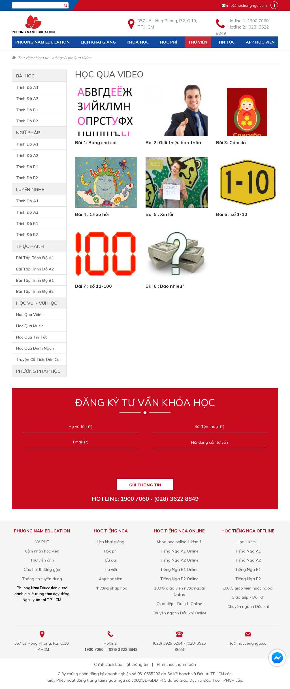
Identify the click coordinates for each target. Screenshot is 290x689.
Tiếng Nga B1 (248, 569)
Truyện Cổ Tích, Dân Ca (37, 359)
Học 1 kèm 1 (248, 541)
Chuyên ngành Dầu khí (248, 606)
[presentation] (144, 466)
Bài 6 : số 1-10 (231, 214)
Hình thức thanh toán (176, 664)
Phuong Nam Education (42, 42)
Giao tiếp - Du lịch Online (179, 603)
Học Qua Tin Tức (31, 337)
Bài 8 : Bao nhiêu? (165, 286)
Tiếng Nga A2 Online (179, 560)
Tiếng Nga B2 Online (179, 578)
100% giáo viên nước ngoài (248, 588)
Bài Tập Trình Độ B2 (35, 291)
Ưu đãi (111, 560)
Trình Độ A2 (27, 98)
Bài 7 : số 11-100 (93, 286)
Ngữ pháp (28, 132)
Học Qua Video (78, 57)
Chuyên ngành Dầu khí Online (179, 613)
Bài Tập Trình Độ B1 (35, 280)
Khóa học (138, 42)
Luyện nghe (30, 189)
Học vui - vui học (49, 57)
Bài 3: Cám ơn (231, 142)
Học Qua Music (29, 325)
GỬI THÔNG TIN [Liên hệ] (145, 484)
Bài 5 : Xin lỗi (159, 214)
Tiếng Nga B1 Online (179, 569)
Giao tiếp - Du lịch (248, 597)
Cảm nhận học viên (42, 551)
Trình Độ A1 (27, 87)
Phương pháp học (38, 371)
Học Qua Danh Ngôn (35, 348)
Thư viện (197, 42)
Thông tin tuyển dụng (42, 578)
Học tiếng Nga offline (247, 531)
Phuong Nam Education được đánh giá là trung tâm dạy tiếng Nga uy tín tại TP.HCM (41, 594)
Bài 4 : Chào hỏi (92, 214)
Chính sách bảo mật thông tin (121, 664)
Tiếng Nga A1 (248, 551)
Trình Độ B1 (27, 109)
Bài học (25, 76)
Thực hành (30, 246)
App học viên (260, 42)
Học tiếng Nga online (179, 531)
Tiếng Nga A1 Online (179, 551)
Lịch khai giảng (98, 42)
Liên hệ (23, 53)
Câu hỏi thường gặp (42, 569)
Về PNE (42, 541)
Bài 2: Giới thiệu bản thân (173, 142)
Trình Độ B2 (27, 120)
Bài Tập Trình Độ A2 (35, 269)
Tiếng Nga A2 (248, 560)
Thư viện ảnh (42, 560)
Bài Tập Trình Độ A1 (35, 257)
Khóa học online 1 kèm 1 (179, 541)
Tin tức (226, 42)
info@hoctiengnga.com (246, 5)
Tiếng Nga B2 (248, 578)
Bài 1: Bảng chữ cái (95, 142)
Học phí (168, 42)
